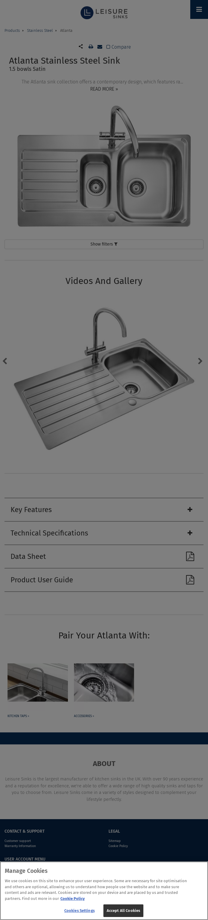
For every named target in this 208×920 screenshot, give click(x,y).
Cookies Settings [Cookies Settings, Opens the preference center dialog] (79, 911)
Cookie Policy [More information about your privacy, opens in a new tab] (72, 899)
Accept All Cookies (123, 911)
